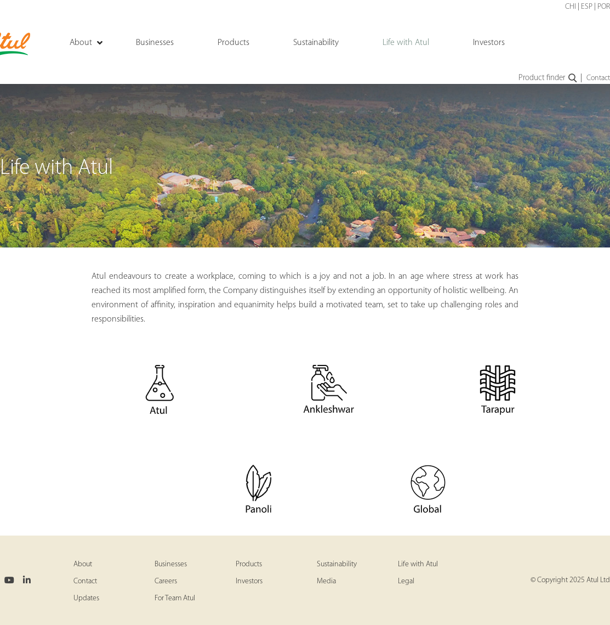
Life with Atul (418, 564)
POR (603, 7)
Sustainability (337, 564)
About (82, 564)
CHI (570, 7)
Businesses (171, 564)
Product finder (548, 78)
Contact (598, 78)
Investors (249, 581)
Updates (86, 598)
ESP (586, 7)
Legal (406, 581)
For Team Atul (175, 598)
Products (249, 564)
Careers (166, 581)
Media (326, 581)
